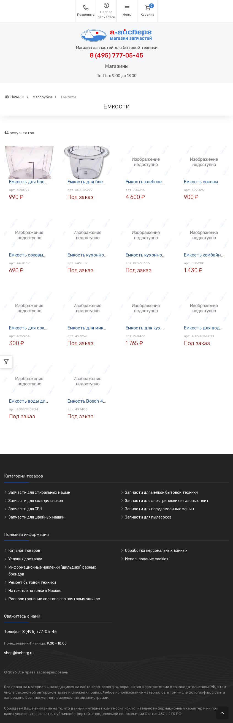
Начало (17, 97)
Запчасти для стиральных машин (39, 492)
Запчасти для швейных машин (36, 517)
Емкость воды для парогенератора (46, 401)
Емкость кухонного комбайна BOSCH (165, 255)
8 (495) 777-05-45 (116, 55)
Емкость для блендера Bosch (40, 181)
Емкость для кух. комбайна (154, 328)
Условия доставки (25, 559)
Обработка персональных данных (156, 550)
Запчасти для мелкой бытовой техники (161, 492)
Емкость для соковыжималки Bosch (47, 328)
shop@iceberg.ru (19, 653)
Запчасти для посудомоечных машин (159, 509)
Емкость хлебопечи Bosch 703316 (161, 181)
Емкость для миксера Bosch (97, 328)
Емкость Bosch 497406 (91, 401)
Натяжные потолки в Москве (35, 590)
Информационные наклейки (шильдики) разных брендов (52, 571)
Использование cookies (146, 559)
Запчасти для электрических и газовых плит (167, 500)
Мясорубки (42, 97)
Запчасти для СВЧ (25, 509)
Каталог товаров (24, 550)
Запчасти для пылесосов (148, 517)
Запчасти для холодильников (36, 500)
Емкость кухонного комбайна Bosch (105, 255)
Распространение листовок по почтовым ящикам (54, 599)
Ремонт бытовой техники (32, 582)
